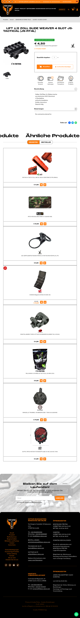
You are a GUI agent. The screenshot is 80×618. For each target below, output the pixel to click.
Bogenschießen (41, 8)
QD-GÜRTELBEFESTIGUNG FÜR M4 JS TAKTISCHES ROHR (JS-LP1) (40, 255)
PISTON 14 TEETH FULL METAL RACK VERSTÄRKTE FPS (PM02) (40, 177)
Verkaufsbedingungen (12, 550)
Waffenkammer (31, 8)
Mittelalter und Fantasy (12, 541)
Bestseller (46, 142)
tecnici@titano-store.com (36, 548)
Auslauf (12, 543)
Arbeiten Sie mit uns (12, 560)
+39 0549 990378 (36, 585)
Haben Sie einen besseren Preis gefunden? (46, 45)
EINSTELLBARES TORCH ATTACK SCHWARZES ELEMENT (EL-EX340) (40, 334)
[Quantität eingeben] (54, 57)
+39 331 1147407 (40, 587)
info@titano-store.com (40, 536)
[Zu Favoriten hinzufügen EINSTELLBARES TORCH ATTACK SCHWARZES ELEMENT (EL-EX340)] (44, 341)
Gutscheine (12, 545)
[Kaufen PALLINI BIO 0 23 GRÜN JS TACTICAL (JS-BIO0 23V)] (41, 380)
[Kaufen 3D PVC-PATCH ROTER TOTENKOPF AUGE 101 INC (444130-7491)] (41, 458)
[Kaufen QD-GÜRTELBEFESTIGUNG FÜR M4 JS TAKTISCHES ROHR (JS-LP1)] (41, 263)
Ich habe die (29, 502)
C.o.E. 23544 (40, 604)
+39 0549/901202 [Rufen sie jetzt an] (56, 1)
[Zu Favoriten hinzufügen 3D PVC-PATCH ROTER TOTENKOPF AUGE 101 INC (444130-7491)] (44, 458)
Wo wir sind (11, 558)
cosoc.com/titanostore (35, 560)
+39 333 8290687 (41, 534)
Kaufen (44, 67)
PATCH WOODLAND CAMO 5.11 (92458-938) (40, 216)
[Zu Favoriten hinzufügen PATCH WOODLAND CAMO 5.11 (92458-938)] (45, 223)
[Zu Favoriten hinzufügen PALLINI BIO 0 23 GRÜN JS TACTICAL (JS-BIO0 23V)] (44, 380)
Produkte (5, 19)
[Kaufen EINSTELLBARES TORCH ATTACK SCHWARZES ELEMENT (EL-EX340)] (41, 341)
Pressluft (23, 8)
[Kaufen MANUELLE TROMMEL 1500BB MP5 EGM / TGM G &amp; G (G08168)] (41, 419)
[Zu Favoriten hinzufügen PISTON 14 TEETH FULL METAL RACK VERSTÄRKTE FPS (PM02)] (44, 184)
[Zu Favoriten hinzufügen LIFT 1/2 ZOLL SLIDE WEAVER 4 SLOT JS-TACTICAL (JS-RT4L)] (63, 67)
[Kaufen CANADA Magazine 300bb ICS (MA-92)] (41, 302)
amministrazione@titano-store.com (39, 542)
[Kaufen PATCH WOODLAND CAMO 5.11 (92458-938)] (41, 223)
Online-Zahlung (12, 554)
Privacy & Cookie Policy (32, 602)
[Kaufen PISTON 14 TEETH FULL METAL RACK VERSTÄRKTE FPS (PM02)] (41, 184)
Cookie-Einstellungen (48, 602)
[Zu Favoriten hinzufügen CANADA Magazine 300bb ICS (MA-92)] (45, 302)
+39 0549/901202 (36, 532)
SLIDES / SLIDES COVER (40, 19)
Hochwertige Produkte (12, 551)
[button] (77, 1)
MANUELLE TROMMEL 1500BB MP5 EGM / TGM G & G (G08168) (40, 412)
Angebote (62, 9)
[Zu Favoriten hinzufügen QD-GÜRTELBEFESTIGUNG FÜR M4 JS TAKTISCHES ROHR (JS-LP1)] (44, 263)
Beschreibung (55, 89)
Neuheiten (33, 142)
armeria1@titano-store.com (41, 589)
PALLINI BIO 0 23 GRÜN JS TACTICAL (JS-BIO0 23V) (40, 373)
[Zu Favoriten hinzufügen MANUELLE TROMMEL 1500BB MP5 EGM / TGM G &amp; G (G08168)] (45, 419)
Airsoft (17, 8)
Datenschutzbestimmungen (33, 502)
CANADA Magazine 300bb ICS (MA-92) (40, 294)
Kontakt (11, 556)
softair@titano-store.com (35, 1)
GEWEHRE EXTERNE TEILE (23, 19)
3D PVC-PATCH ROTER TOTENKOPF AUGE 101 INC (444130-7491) (40, 451)
